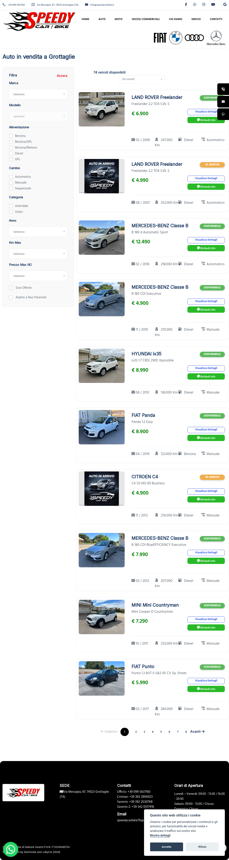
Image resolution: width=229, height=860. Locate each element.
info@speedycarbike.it (99, 5)
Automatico (23, 176)
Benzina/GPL (23, 141)
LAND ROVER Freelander (157, 97)
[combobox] (38, 94)
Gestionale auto (33, 852)
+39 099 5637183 (14, 5)
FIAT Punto (143, 666)
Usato (19, 211)
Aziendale (21, 206)
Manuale (21, 182)
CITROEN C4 (145, 476)
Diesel (19, 153)
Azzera (62, 76)
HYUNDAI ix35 (146, 353)
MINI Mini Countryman (155, 605)
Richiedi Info (206, 120)
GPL (17, 159)
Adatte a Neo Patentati (31, 297)
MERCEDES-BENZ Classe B (160, 225)
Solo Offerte (23, 287)
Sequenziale (23, 188)
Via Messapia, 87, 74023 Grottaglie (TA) (55, 5)
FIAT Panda (143, 415)
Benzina (20, 136)
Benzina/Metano (26, 147)
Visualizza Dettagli (206, 112)
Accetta (166, 846)
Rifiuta (202, 846)
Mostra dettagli (160, 835)
